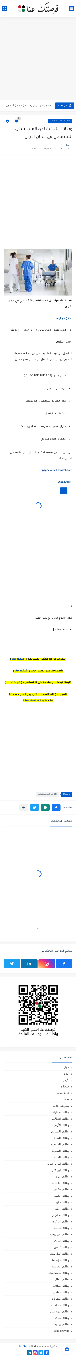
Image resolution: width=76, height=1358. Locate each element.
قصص (66, 1099)
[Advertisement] (38, 59)
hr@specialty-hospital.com (55, 470)
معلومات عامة (61, 1105)
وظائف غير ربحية (59, 1234)
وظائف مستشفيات (60, 121)
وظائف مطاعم (61, 1285)
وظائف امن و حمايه (58, 1163)
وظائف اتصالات (60, 1118)
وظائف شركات (60, 1221)
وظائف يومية (62, 1324)
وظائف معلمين (60, 1292)
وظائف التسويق (60, 1131)
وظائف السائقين (60, 1144)
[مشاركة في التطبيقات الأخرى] (23, 807)
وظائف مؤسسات (59, 1260)
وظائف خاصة (61, 1195)
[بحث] (4, 8)
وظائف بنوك (62, 1176)
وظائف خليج (62, 1202)
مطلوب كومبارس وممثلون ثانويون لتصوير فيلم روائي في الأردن (28, 105)
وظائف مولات (61, 1317)
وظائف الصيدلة (60, 1150)
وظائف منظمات (60, 1305)
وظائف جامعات (60, 1182)
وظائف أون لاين (60, 1170)
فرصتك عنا (13, 682)
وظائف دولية (62, 1208)
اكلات (66, 1073)
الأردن (66, 1080)
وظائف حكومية (60, 1189)
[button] (56, 807)
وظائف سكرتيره (60, 1215)
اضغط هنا (18, 659)
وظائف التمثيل (61, 1137)
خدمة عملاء (62, 1092)
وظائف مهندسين (59, 1311)
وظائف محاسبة (60, 1266)
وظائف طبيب (61, 1227)
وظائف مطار (62, 1279)
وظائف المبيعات (60, 1157)
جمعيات (65, 1086)
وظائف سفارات (60, 1112)
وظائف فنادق (61, 1240)
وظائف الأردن (61, 1125)
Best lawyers (61, 1330)
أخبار (66, 1067)
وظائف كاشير (61, 1247)
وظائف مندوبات (60, 1298)
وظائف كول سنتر (59, 1253)
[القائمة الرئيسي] (71, 8)
